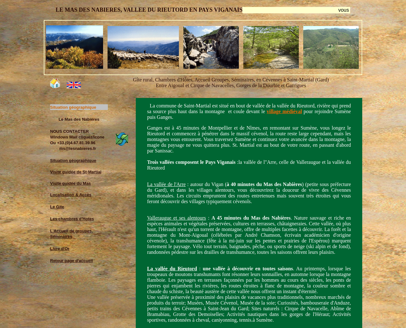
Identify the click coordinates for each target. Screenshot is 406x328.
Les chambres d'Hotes (72, 218)
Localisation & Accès (70, 194)
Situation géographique (73, 160)
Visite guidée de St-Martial (76, 172)
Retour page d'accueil (71, 260)
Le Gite (57, 206)
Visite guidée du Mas (70, 183)
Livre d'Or (59, 248)
